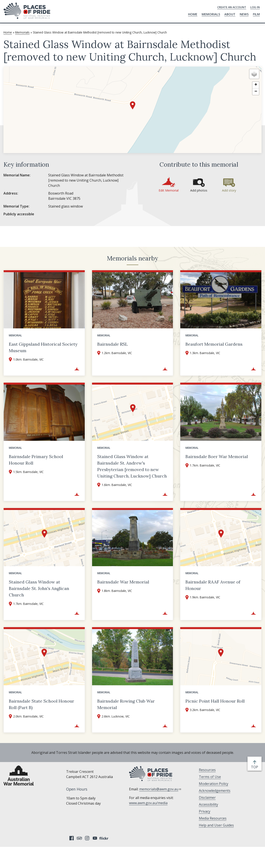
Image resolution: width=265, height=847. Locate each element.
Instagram (87, 838)
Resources (207, 769)
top (255, 767)
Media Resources (213, 818)
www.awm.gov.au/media (148, 803)
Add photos (198, 190)
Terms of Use (210, 776)
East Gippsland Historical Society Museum (43, 347)
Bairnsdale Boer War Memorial (216, 456)
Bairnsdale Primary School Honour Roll (36, 460)
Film (256, 14)
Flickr (104, 838)
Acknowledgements (214, 790)
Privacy (204, 811)
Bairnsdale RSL (112, 344)
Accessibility (208, 804)
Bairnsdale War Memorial (123, 582)
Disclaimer (207, 797)
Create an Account (231, 7)
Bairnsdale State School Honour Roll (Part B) (41, 704)
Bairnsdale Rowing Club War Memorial (126, 704)
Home (192, 14)
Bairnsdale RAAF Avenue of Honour (212, 585)
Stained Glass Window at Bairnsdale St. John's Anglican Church (39, 588)
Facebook (71, 838)
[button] (132, 105)
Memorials (211, 14)
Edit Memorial (169, 190)
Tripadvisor (79, 838)
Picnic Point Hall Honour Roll (215, 701)
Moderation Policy (213, 783)
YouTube (94, 838)
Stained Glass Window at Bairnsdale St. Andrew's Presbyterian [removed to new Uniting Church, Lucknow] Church (132, 466)
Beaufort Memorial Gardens (214, 344)
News (244, 14)
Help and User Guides (216, 825)
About (229, 14)
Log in (255, 7)
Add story (229, 190)
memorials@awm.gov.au (160, 789)
